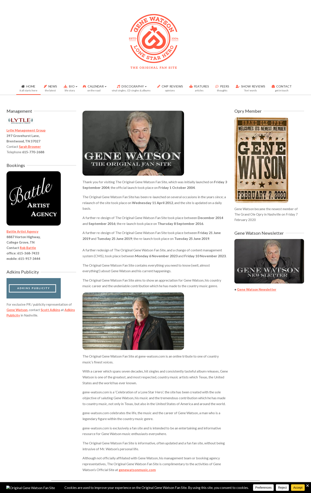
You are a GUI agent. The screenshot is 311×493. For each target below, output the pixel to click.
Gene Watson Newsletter (256, 289)
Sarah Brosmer (30, 146)
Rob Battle (28, 248)
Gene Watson (17, 310)
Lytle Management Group (26, 130)
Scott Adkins (50, 310)
